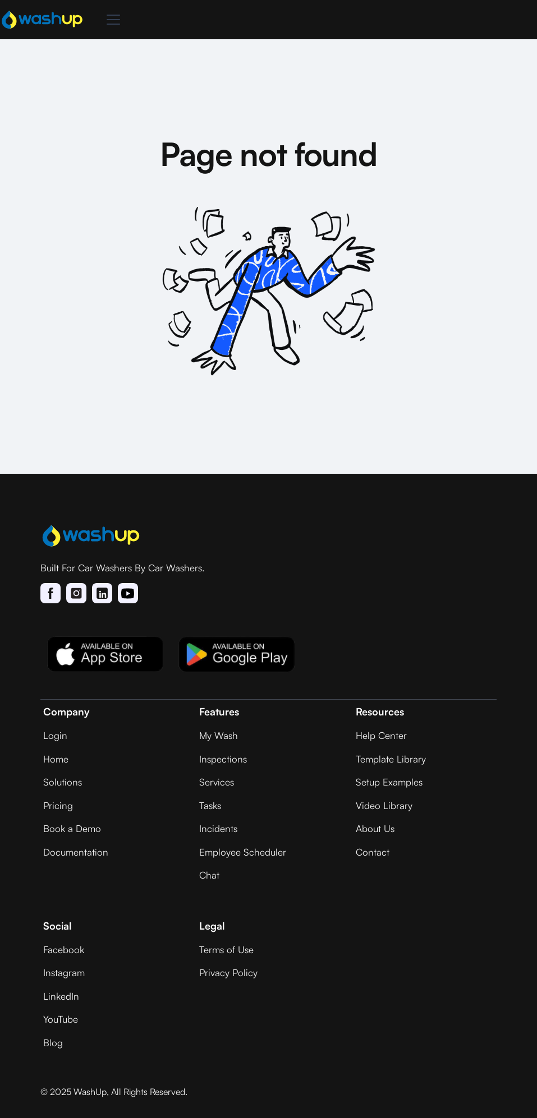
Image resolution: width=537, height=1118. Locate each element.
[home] (42, 20)
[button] (111, 19)
